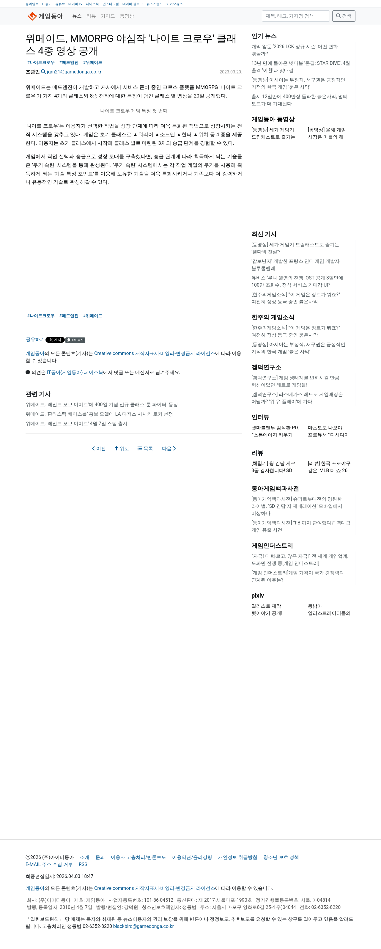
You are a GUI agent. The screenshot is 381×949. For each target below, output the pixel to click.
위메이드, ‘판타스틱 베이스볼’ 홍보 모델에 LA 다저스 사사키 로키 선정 (99, 414)
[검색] (296, 16)
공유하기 (35, 339)
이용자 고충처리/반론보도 (138, 857)
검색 (344, 16)
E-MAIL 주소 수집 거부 (49, 864)
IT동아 (47, 4)
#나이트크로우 (41, 62)
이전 (99, 448)
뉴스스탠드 (155, 4)
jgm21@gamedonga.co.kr (74, 72)
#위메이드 (93, 62)
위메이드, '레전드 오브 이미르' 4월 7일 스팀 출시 (76, 423)
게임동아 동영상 (273, 119)
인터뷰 (260, 417)
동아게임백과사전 (275, 488)
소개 (84, 857)
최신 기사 (264, 234)
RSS (83, 864)
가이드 (108, 16)
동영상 (127, 16)
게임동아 (35, 353)
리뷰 (91, 16)
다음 (169, 448)
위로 (122, 448)
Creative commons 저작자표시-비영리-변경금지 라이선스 (154, 353)
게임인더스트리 (272, 545)
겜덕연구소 (266, 367)
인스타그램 (111, 4)
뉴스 (77, 16)
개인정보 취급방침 (237, 857)
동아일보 (32, 4)
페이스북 (92, 4)
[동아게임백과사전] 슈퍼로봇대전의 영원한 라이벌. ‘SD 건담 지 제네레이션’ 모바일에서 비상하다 (296, 506)
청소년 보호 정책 (281, 857)
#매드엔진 (69, 62)
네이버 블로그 (132, 4)
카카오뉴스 (174, 4)
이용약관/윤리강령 (192, 857)
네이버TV (75, 4)
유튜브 (60, 4)
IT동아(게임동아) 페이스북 (75, 372)
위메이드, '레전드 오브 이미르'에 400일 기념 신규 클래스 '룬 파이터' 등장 (102, 404)
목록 (145, 448)
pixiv (257, 595)
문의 (100, 857)
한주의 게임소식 (273, 317)
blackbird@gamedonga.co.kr (143, 926)
